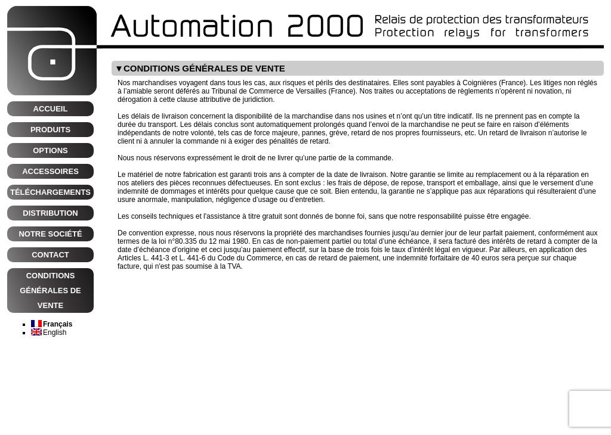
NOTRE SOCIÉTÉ (50, 233)
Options (50, 150)
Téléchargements (50, 192)
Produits (50, 129)
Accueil (50, 108)
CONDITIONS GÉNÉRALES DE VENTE (50, 290)
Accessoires (50, 171)
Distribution (50, 213)
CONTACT (50, 254)
